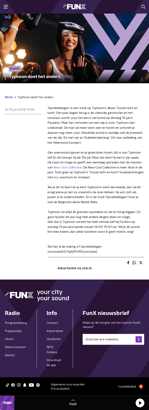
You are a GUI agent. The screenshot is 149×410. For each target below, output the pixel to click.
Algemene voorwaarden (68, 384)
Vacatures (54, 339)
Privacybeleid (60, 388)
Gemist (10, 355)
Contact (52, 322)
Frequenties (13, 331)
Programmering (16, 322)
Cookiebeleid (127, 386)
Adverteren (55, 331)
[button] (140, 403)
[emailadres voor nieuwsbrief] (113, 339)
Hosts (9, 339)
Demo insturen (15, 347)
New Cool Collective (67, 167)
